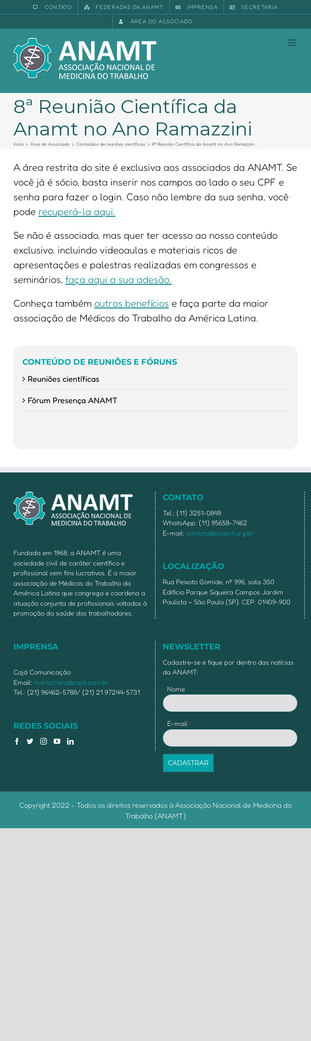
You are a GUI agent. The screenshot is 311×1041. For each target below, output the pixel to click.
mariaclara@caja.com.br (71, 682)
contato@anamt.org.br (220, 533)
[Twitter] (30, 741)
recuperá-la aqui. (76, 211)
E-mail (179, 723)
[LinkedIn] (70, 741)
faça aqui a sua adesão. (118, 279)
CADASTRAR (188, 763)
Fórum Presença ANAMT (73, 400)
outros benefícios (131, 303)
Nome (176, 689)
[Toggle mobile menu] (293, 42)
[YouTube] (57, 741)
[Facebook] (16, 741)
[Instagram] (43, 741)
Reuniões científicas (63, 379)
